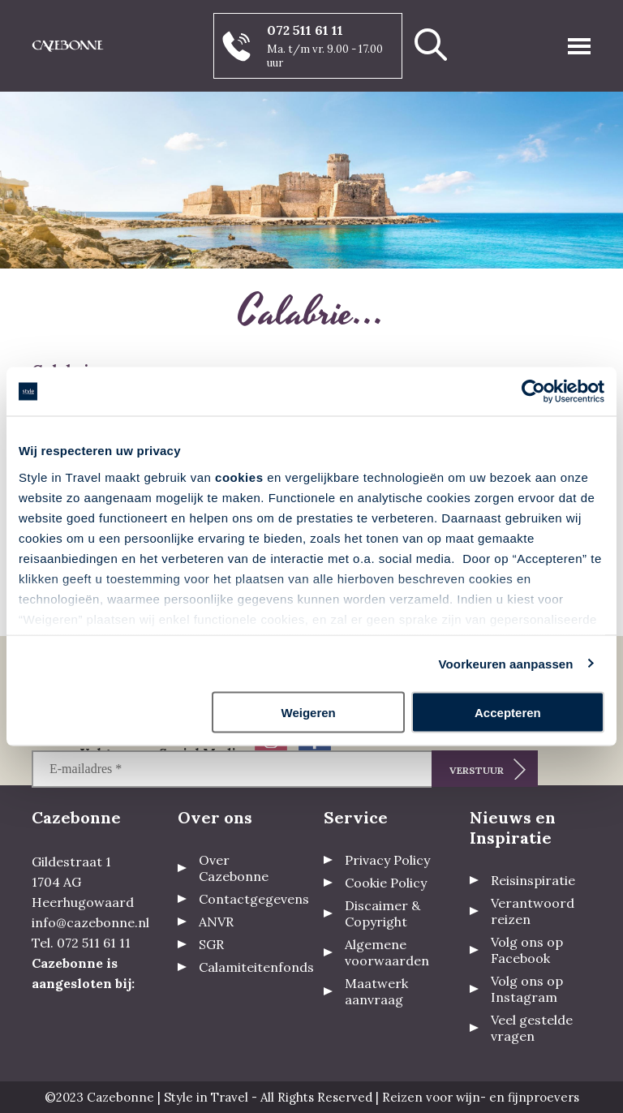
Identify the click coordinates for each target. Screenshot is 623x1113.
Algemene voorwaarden (387, 952)
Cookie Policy (386, 882)
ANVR (216, 921)
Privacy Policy (387, 860)
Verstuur (476, 770)
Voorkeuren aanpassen (506, 663)
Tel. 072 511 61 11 (81, 943)
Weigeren (308, 713)
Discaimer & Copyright (382, 913)
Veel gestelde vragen (532, 1028)
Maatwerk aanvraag (376, 991)
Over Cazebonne (234, 868)
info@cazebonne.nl (90, 922)
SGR (211, 944)
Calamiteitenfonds (256, 967)
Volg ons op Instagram (527, 989)
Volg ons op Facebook (527, 950)
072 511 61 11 (305, 30)
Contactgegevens (254, 899)
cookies (239, 476)
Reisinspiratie (533, 880)
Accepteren (508, 713)
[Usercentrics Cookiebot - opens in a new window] (533, 392)
